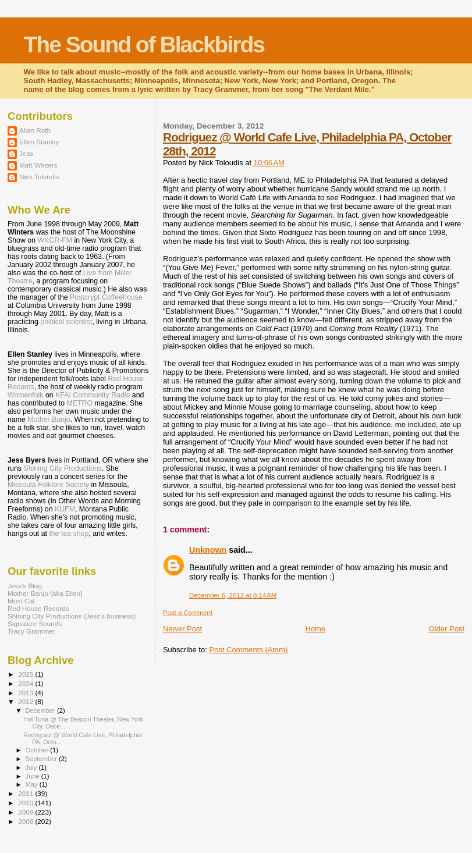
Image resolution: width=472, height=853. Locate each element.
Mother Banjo (48, 419)
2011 (26, 793)
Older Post (446, 628)
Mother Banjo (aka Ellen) (45, 593)
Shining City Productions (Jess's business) (72, 616)
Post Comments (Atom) (248, 649)
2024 (26, 683)
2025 (26, 674)
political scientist (66, 322)
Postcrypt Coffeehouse (106, 297)
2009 (26, 812)
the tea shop (68, 533)
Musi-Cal (21, 601)
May (33, 784)
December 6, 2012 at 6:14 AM (232, 595)
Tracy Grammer (31, 631)
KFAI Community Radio (92, 395)
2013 (26, 692)
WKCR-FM (54, 240)
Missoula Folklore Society (48, 485)
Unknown (207, 550)
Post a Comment (187, 612)
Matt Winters (38, 165)
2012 (26, 701)
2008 (26, 821)
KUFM (65, 509)
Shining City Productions (62, 468)
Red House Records (38, 608)
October (38, 750)
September (42, 758)
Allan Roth (35, 130)
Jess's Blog (25, 585)
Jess (26, 153)
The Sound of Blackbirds (144, 44)
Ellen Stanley (39, 141)
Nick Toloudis (39, 176)
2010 (26, 802)
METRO (80, 403)
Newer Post (182, 628)
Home (316, 628)
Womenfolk (26, 395)
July (32, 767)
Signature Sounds (35, 623)
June (33, 776)
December (41, 710)
